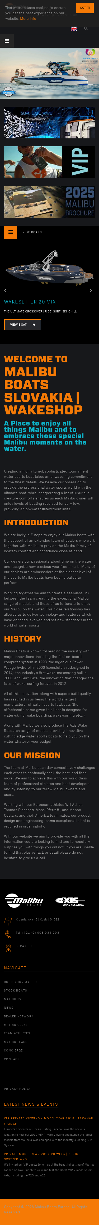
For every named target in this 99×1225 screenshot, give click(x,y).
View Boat (22, 324)
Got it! (85, 8)
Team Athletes (17, 1033)
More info (28, 19)
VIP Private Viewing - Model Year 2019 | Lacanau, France (49, 1121)
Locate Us (25, 946)
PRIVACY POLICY (17, 1089)
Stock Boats (15, 990)
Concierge (13, 1050)
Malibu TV (13, 999)
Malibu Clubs (16, 1025)
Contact (12, 1059)
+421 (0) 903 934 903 (40, 932)
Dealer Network (19, 1016)
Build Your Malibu (20, 982)
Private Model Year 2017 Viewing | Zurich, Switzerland (43, 1157)
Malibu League (17, 1042)
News (9, 1007)
